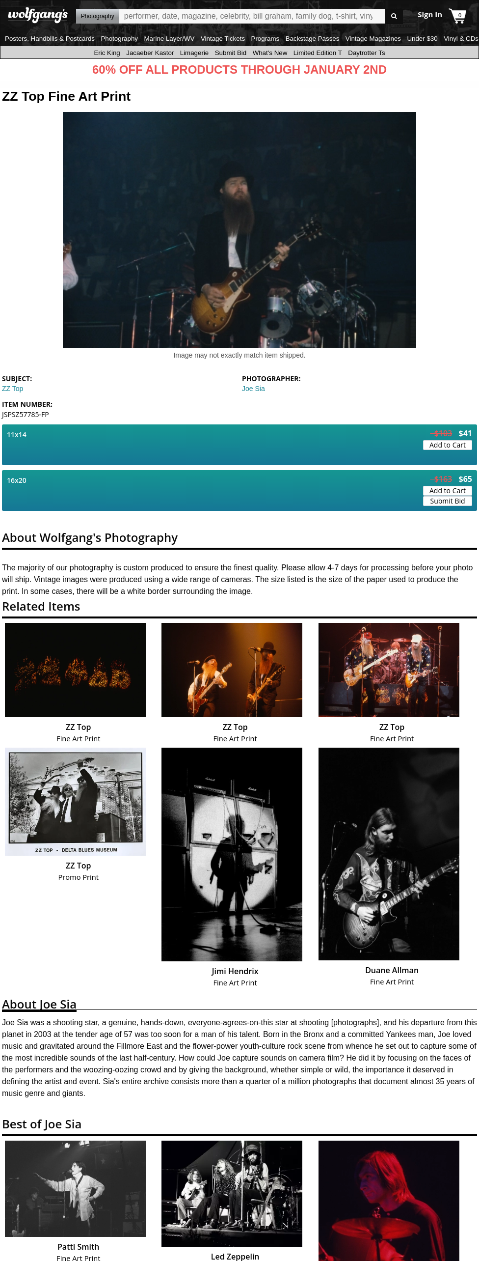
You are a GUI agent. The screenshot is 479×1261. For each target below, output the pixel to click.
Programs (265, 38)
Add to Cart (447, 444)
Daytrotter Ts (366, 52)
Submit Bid (230, 52)
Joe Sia (253, 388)
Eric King (107, 52)
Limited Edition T (317, 52)
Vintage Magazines (373, 38)
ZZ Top (12, 388)
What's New (270, 52)
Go (394, 16)
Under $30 (422, 38)
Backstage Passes (313, 38)
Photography (119, 38)
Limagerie (194, 52)
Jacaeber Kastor (150, 52)
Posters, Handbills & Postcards (50, 38)
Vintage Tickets (223, 38)
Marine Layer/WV (169, 38)
